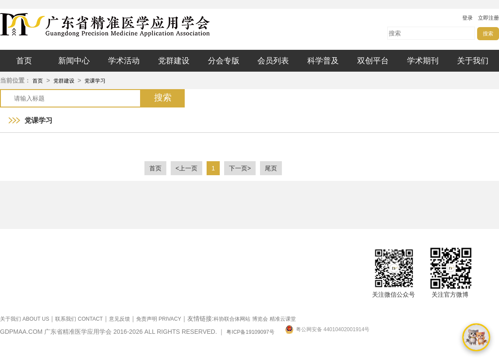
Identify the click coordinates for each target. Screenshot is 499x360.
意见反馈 (119, 319)
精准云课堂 (283, 319)
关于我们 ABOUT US (24, 319)
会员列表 (273, 60)
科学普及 (323, 60)
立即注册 (488, 18)
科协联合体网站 (232, 319)
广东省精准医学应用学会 (131, 25)
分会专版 (223, 60)
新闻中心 (74, 60)
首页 (24, 60)
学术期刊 (423, 60)
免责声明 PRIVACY (158, 319)
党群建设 (174, 60)
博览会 (260, 319)
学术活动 (124, 60)
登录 (467, 18)
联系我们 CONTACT (78, 319)
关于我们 (472, 60)
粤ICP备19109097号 (250, 332)
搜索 (488, 34)
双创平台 (373, 60)
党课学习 (94, 81)
